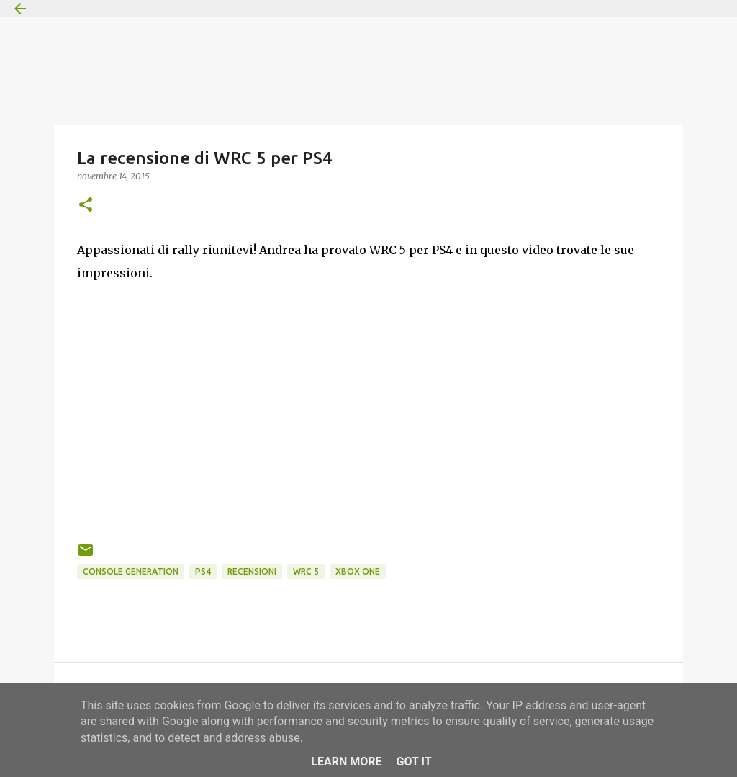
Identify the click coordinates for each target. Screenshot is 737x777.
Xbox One (357, 571)
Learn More (346, 761)
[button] (85, 205)
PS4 (203, 571)
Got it (413, 761)
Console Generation (130, 571)
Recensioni (251, 571)
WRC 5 (306, 571)
